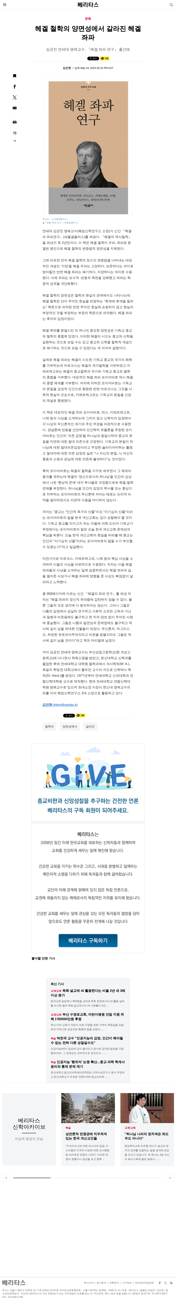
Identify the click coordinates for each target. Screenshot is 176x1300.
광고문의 (101, 1282)
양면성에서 (70, 726)
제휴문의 (114, 1282)
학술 (68, 1127)
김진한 (67, 67)
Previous (6, 1178)
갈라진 (90, 726)
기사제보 (127, 1282)
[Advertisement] (88, 1229)
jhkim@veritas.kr (65, 705)
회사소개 (88, 1282)
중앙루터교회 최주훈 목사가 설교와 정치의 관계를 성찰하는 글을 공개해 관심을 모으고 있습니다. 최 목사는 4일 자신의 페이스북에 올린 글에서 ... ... (147, 1152)
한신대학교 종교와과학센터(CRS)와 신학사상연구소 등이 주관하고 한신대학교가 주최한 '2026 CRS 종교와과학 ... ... (88, 1074)
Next (170, 1178)
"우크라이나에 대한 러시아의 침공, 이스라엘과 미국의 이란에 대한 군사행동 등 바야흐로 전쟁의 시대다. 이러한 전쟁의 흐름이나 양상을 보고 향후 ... (87, 1152)
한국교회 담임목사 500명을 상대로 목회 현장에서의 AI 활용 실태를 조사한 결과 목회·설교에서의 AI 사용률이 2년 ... (88, 1003)
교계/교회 (130, 1127)
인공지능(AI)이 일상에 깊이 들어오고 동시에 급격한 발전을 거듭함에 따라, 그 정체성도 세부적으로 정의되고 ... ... (87, 1051)
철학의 (49, 726)
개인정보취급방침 (144, 1282)
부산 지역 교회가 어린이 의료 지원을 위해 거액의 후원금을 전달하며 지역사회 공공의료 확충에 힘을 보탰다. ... (87, 1027)
